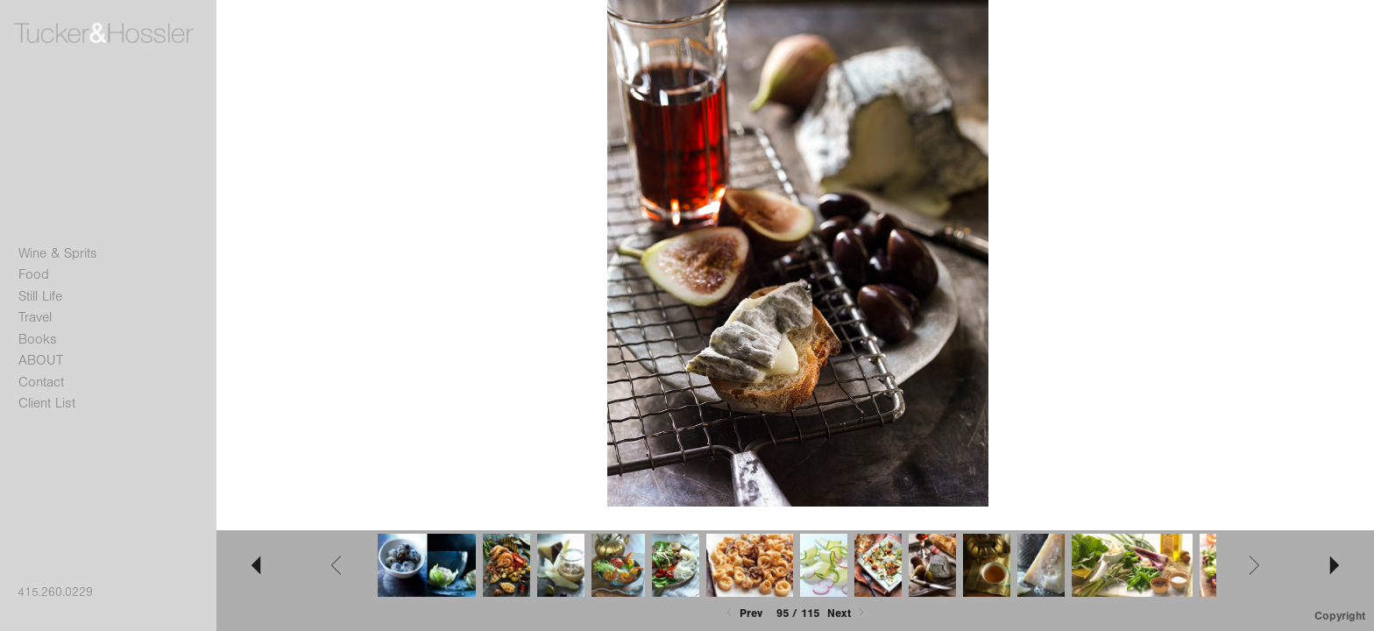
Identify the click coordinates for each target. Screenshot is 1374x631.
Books (37, 339)
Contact (41, 382)
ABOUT (40, 360)
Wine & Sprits (57, 253)
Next (847, 613)
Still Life (40, 296)
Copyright (1339, 615)
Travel (35, 317)
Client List (46, 403)
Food (33, 274)
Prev (742, 613)
